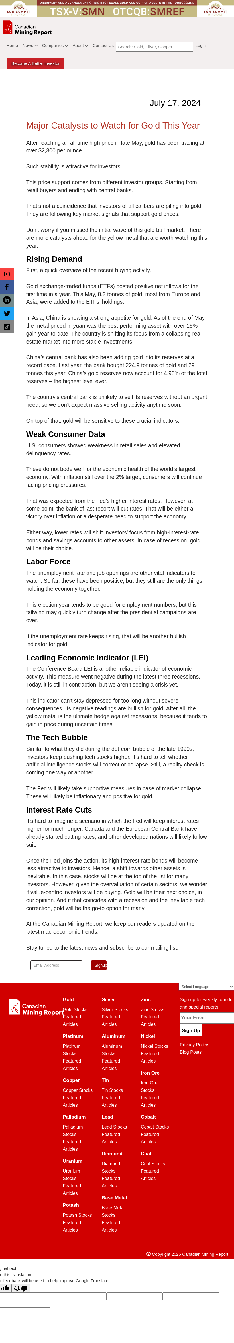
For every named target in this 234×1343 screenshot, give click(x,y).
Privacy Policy (194, 1044)
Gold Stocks (75, 1009)
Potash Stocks (77, 1215)
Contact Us (103, 45)
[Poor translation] (21, 1288)
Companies (55, 45)
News (30, 45)
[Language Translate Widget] (206, 987)
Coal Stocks (153, 1163)
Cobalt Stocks (155, 1127)
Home (12, 45)
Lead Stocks (114, 1127)
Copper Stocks (78, 1090)
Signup (101, 965)
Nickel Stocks (154, 1046)
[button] (7, 274)
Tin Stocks (112, 1090)
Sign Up (191, 1030)
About (80, 45)
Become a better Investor (35, 63)
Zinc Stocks (152, 1009)
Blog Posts (191, 1052)
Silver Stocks (115, 1009)
